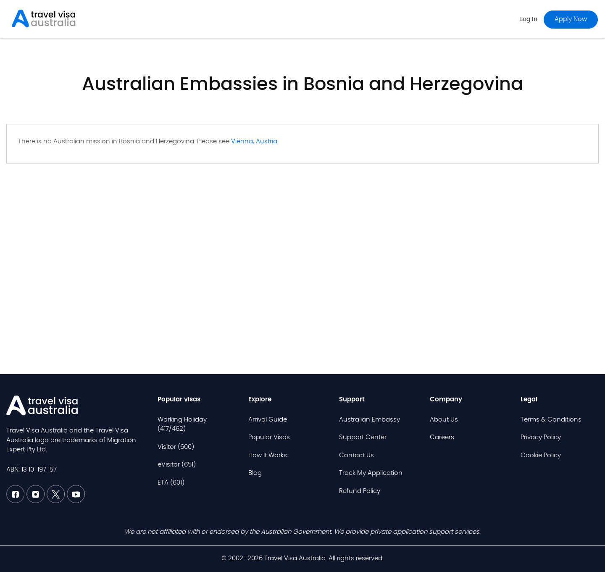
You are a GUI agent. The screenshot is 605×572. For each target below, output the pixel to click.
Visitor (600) (176, 447)
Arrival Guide (267, 419)
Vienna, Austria (254, 141)
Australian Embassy (369, 419)
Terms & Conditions (551, 419)
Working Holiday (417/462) (182, 424)
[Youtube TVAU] (76, 501)
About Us (444, 419)
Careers (442, 437)
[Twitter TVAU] (57, 501)
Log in (528, 19)
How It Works (267, 455)
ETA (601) (171, 483)
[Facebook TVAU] (16, 501)
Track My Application (370, 473)
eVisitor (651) (177, 464)
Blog (255, 473)
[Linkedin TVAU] (36, 501)
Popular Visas (269, 437)
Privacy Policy (541, 437)
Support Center (363, 437)
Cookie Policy (541, 455)
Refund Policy (359, 491)
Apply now (571, 19)
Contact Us (356, 455)
